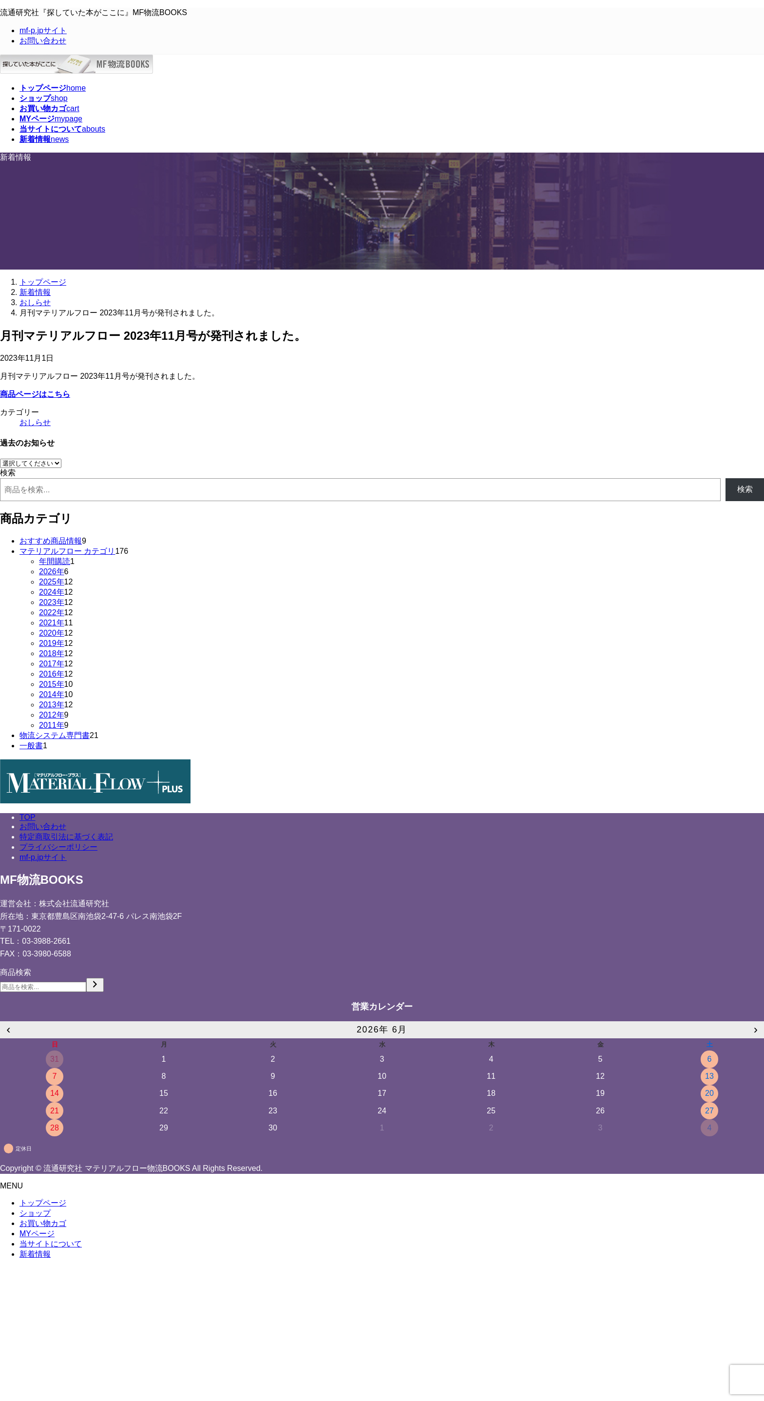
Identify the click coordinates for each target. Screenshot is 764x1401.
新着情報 (35, 1254)
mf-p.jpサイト (43, 30)
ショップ (35, 1213)
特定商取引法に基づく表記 (66, 837)
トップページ (42, 1203)
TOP (27, 817)
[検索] (95, 985)
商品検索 (15, 972)
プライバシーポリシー (58, 847)
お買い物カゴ (42, 1223)
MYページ (37, 1233)
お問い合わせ (42, 41)
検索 (8, 472)
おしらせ (35, 422)
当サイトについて (50, 1244)
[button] (382, 394)
